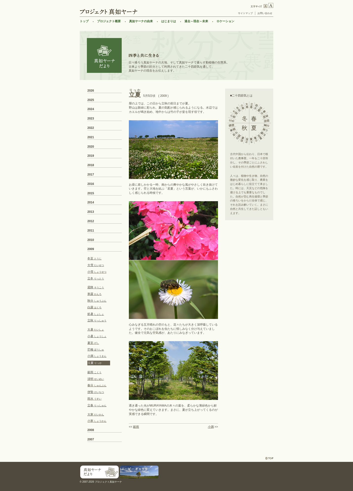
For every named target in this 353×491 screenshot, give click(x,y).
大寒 (95, 414)
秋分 (96, 300)
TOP (269, 458)
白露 (94, 307)
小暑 (96, 336)
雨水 (94, 398)
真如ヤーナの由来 (141, 21)
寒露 (94, 294)
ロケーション (225, 21)
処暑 (95, 314)
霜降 (95, 287)
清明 (95, 379)
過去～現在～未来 (196, 21)
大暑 (95, 329)
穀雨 (136, 427)
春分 (96, 385)
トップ (84, 21)
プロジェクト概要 (109, 21)
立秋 (96, 320)
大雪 (95, 265)
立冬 (95, 278)
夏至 (93, 343)
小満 (211, 427)
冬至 (94, 258)
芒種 (95, 349)
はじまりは (168, 21)
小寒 (96, 421)
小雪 (96, 272)
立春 (96, 405)
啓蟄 (95, 392)
